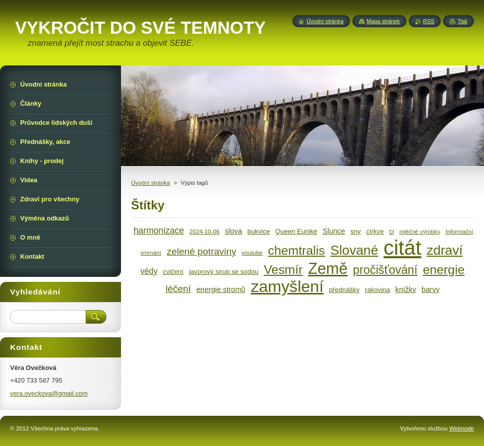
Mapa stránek (383, 21)
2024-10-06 (205, 231)
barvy (430, 289)
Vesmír (283, 269)
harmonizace (159, 231)
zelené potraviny (201, 251)
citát (402, 247)
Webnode (461, 428)
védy (149, 270)
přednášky (344, 289)
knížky (405, 289)
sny (355, 231)
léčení (178, 288)
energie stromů (220, 289)
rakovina (377, 289)
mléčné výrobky (419, 231)
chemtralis (296, 250)
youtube (251, 252)
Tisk (462, 21)
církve (375, 231)
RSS (428, 21)
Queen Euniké (296, 231)
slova (233, 231)
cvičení (173, 271)
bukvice (259, 231)
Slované (354, 250)
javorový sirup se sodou (224, 271)
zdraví (444, 250)
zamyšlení (287, 286)
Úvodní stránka (150, 183)
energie (444, 269)
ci (391, 231)
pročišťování (385, 269)
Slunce (334, 231)
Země (327, 268)
